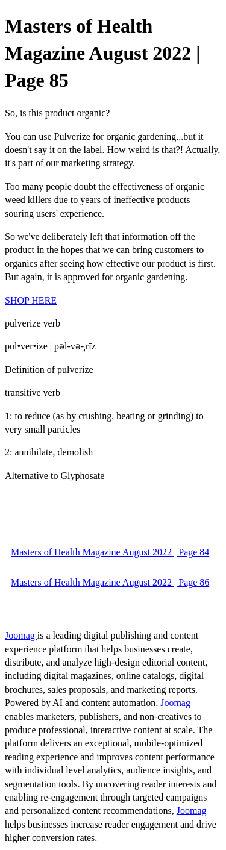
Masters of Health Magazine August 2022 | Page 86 (110, 582)
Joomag (21, 635)
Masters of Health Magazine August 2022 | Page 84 (110, 552)
